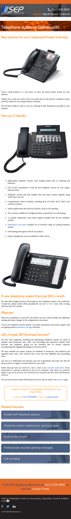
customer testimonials (55, 368)
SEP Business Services (12, 10)
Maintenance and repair (17, 225)
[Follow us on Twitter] (7, 506)
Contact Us (64, 14)
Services (37, 14)
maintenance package (24, 327)
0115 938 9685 (61, 9)
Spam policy (47, 498)
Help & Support (50, 14)
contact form (52, 397)
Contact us (25, 498)
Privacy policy (35, 498)
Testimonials (14, 498)
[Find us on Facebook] (2, 506)
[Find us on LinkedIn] (14, 506)
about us (60, 379)
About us (4, 498)
